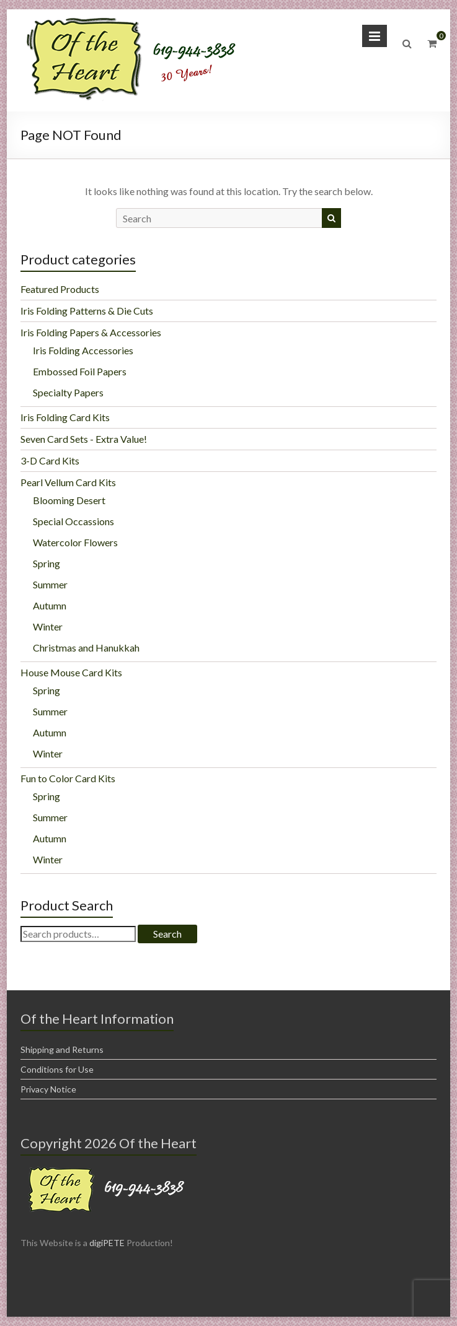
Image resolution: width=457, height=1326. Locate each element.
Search (167, 934)
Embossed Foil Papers (79, 371)
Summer (50, 584)
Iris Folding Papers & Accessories (90, 332)
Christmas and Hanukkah (86, 647)
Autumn (49, 605)
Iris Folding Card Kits (65, 417)
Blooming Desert (69, 500)
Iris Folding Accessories (83, 350)
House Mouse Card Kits (71, 672)
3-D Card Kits (49, 460)
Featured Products (59, 289)
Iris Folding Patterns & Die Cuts (86, 310)
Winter (48, 626)
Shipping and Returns (62, 1049)
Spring (46, 563)
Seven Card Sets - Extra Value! (83, 439)
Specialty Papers (68, 392)
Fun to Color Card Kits (67, 778)
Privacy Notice (48, 1089)
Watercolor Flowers (75, 542)
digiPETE (107, 1242)
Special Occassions (73, 521)
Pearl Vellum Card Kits (68, 482)
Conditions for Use (57, 1069)
